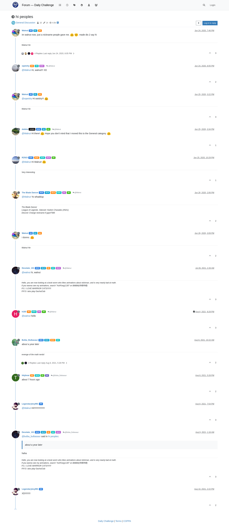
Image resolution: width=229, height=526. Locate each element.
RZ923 (25, 157)
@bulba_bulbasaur (31, 436)
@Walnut (50, 66)
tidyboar (25, 375)
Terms (118, 521)
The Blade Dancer (30, 193)
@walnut (26, 272)
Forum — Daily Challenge (38, 5)
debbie (25, 129)
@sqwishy (27, 98)
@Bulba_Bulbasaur (59, 375)
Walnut (25, 30)
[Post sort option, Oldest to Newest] (198, 23)
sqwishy (25, 66)
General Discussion (25, 22)
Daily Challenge (106, 521)
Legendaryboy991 (30, 404)
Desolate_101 (28, 268)
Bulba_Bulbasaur (30, 340)
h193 (24, 312)
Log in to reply (210, 23)
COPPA (127, 521)
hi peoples (53, 436)
